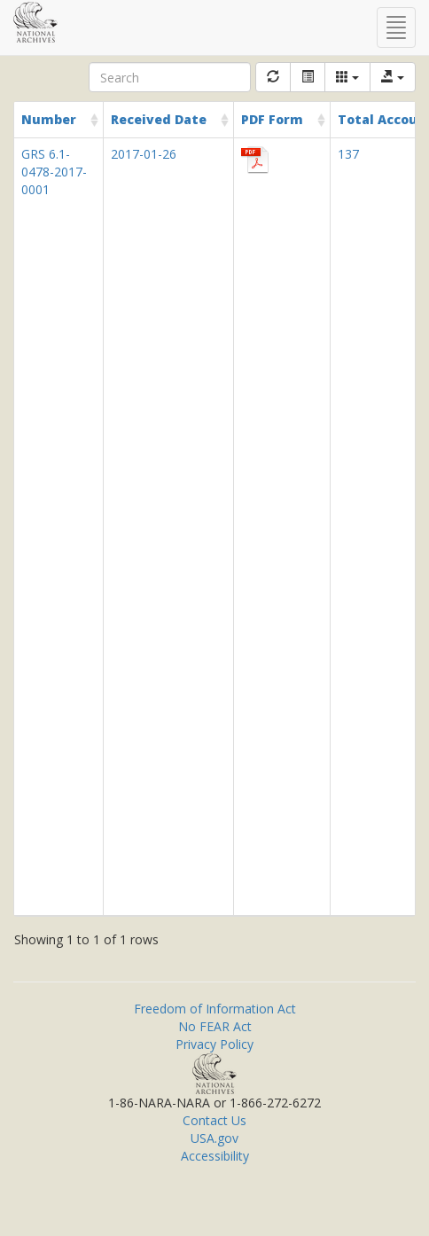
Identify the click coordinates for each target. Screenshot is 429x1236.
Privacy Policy (215, 1044)
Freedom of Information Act (215, 1008)
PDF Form (272, 119)
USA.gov (214, 1138)
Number (48, 119)
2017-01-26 (143, 153)
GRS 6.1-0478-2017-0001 (54, 171)
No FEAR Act (215, 1026)
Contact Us (214, 1120)
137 (348, 153)
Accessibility (215, 1155)
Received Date (159, 119)
